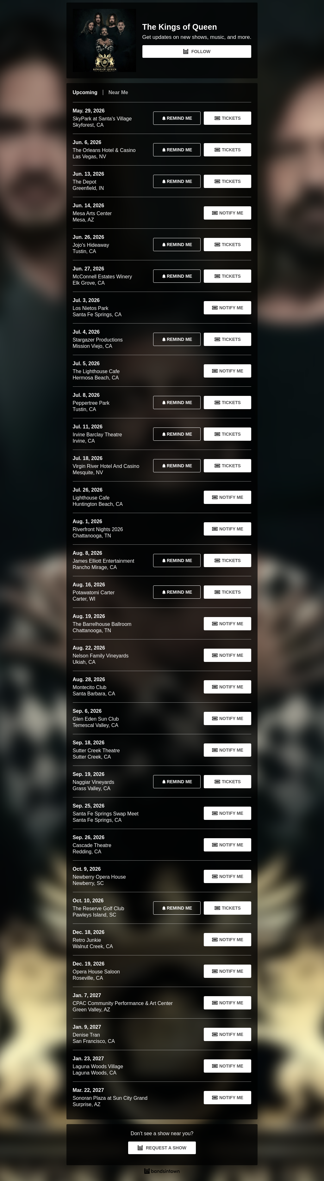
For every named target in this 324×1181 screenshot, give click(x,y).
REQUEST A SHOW (162, 1147)
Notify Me (227, 213)
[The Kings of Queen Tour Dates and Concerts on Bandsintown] (162, 1171)
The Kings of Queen (179, 27)
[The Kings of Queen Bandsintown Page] (107, 40)
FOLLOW (197, 51)
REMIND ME (176, 118)
